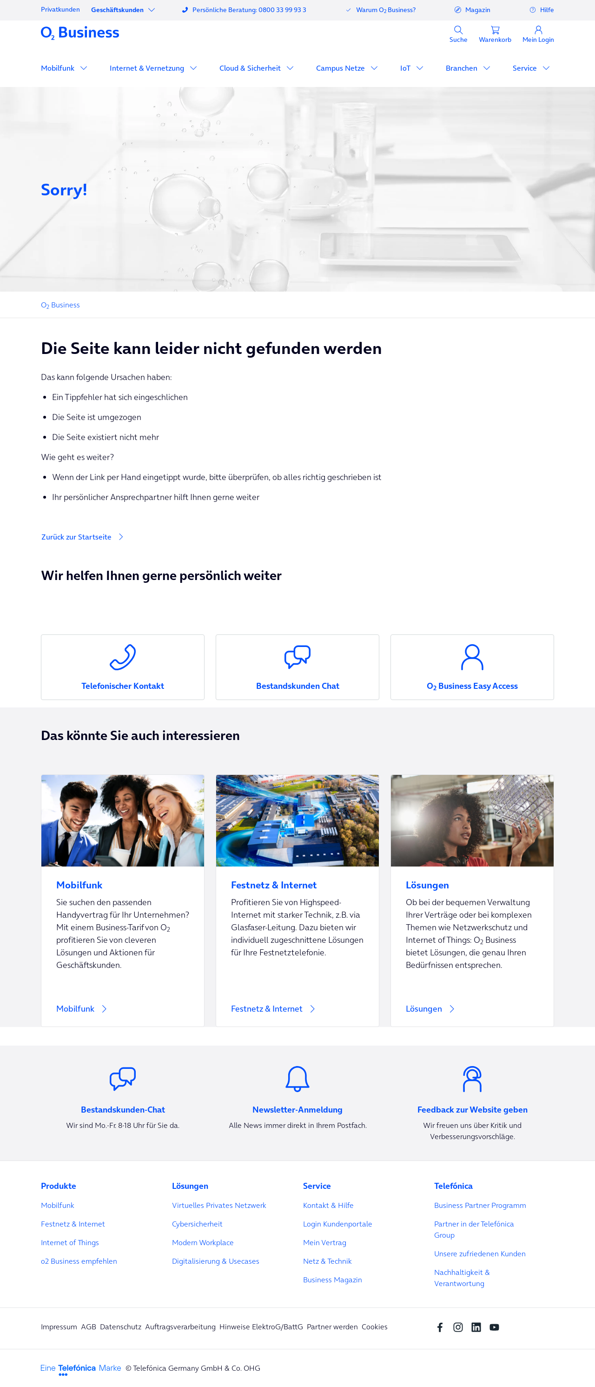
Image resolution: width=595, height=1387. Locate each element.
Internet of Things (70, 1242)
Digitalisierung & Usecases (215, 1261)
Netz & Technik (327, 1261)
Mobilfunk (58, 68)
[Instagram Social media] (460, 1326)
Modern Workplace (203, 1242)
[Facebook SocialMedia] (442, 1326)
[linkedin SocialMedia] (478, 1326)
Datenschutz (120, 1326)
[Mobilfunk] (123, 900)
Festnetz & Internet (73, 1224)
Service (526, 68)
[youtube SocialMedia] (497, 1326)
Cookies (375, 1326)
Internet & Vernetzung (148, 68)
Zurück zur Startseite (76, 537)
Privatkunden (60, 9)
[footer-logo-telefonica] (81, 1369)
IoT (406, 68)
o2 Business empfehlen (79, 1261)
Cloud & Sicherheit (251, 68)
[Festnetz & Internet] (297, 900)
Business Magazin (332, 1279)
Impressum (59, 1326)
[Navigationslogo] (80, 32)
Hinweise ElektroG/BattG (261, 1326)
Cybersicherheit (197, 1224)
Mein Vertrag (324, 1242)
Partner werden (332, 1326)
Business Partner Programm (480, 1205)
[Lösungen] (472, 900)
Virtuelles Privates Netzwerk (219, 1205)
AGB (88, 1326)
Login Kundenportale (337, 1224)
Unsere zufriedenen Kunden (480, 1253)
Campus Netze (341, 68)
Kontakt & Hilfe (328, 1205)
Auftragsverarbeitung (180, 1326)
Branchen (462, 68)
